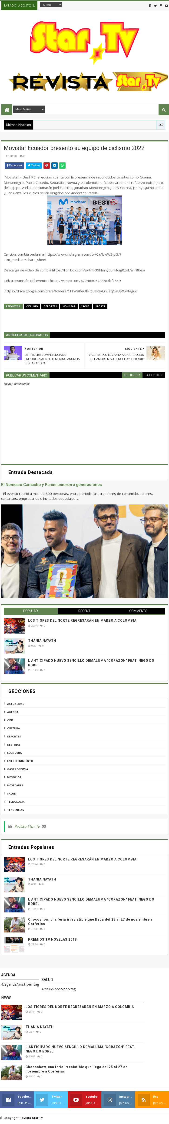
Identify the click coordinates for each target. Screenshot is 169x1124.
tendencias (15, 810)
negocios (14, 777)
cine (10, 720)
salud (11, 793)
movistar (69, 306)
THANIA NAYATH (42, 640)
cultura (13, 728)
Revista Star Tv (27, 826)
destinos (14, 744)
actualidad (15, 704)
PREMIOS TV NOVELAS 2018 (52, 939)
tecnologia (16, 801)
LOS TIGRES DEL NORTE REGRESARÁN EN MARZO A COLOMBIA (82, 620)
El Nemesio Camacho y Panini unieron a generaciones (51, 484)
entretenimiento (20, 761)
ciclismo (32, 306)
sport (85, 306)
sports (100, 306)
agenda (12, 712)
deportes (50, 306)
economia (14, 752)
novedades (15, 785)
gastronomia (17, 769)
